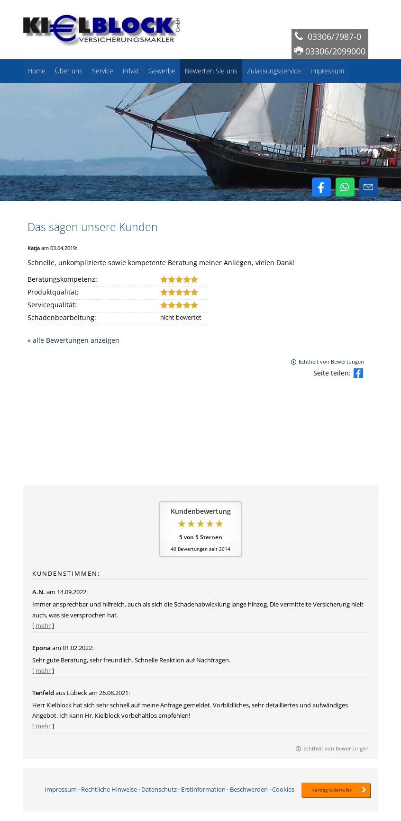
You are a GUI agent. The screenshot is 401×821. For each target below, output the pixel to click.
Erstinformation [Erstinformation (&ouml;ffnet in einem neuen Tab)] (203, 789)
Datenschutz (159, 789)
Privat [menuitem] (131, 70)
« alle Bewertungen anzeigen (73, 340)
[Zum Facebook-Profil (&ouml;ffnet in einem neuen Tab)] (321, 187)
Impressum (61, 789)
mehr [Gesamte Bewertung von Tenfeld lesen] (43, 726)
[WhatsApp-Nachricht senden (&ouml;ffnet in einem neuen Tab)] (345, 187)
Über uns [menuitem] (68, 70)
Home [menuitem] (36, 70)
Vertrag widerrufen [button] (332, 789)
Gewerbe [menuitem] (161, 70)
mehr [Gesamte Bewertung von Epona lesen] (43, 670)
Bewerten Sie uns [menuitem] (211, 70)
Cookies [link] (283, 789)
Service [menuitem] (102, 70)
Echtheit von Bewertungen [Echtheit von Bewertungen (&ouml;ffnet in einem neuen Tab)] (331, 361)
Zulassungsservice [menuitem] (274, 70)
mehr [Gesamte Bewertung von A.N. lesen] (43, 625)
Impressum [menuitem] (327, 70)
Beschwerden (249, 789)
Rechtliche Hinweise (109, 789)
